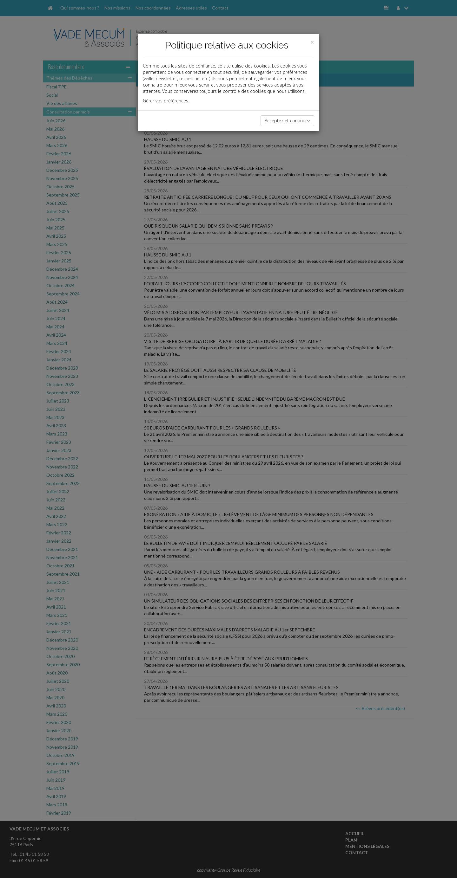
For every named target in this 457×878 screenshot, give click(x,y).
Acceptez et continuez (287, 121)
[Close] (312, 42)
